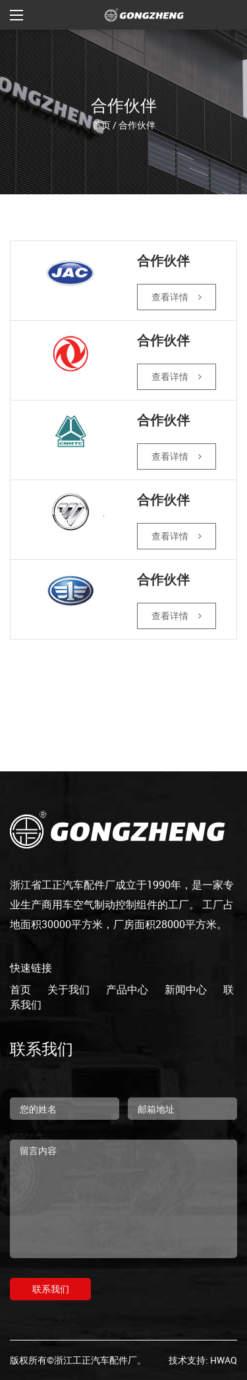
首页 (101, 124)
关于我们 (68, 989)
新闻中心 (186, 989)
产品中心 (127, 989)
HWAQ (223, 1360)
